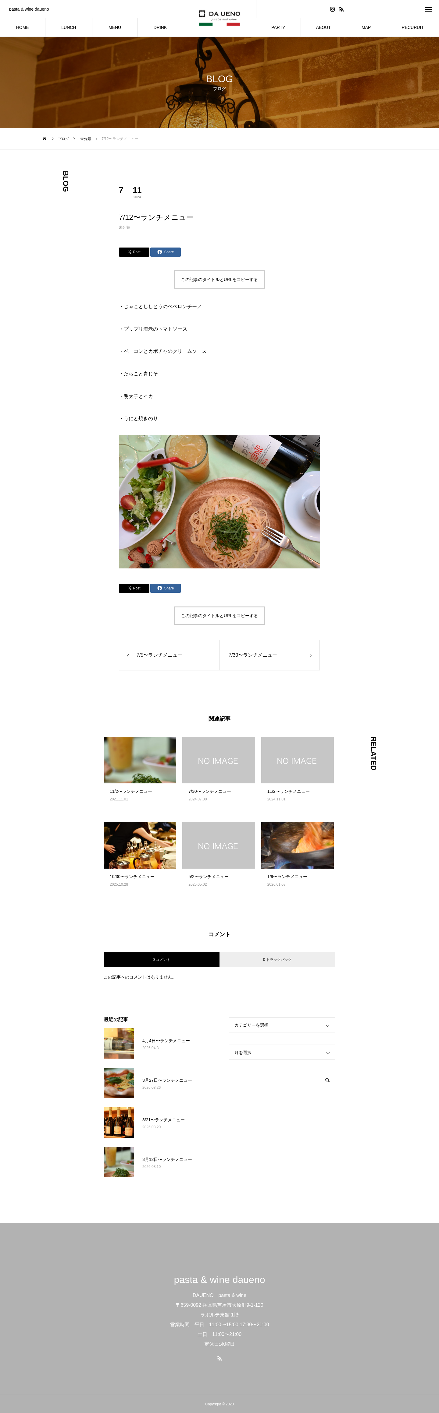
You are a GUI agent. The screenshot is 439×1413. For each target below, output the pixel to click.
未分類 (124, 227)
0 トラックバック (277, 960)
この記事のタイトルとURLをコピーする (219, 279)
